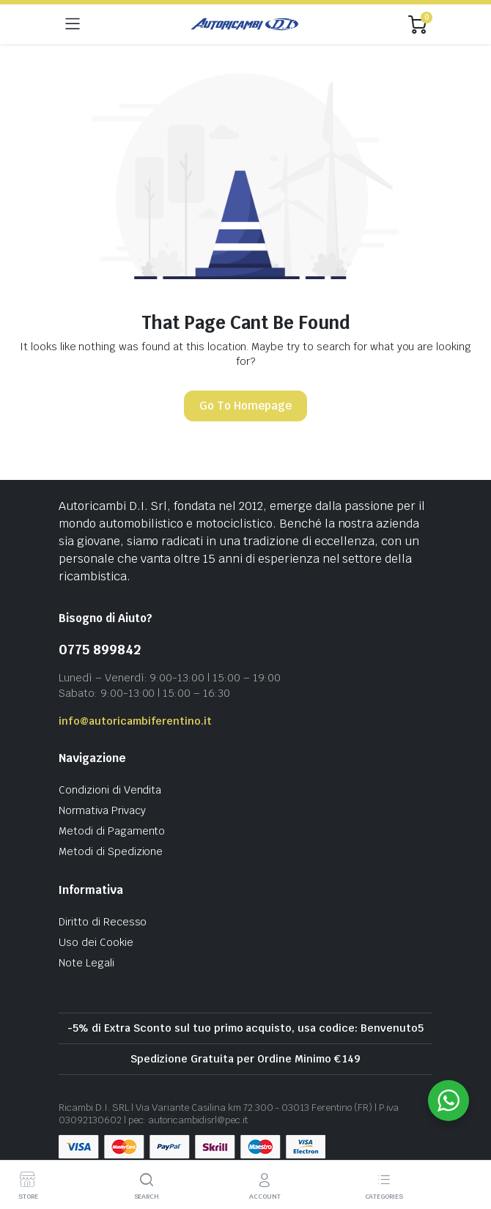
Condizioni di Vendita (110, 789)
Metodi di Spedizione (111, 851)
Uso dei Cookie (96, 942)
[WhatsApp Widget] (448, 1100)
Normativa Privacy (102, 810)
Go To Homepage (245, 406)
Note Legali (86, 962)
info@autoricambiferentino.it (135, 721)
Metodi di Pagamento (112, 831)
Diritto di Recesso (103, 921)
